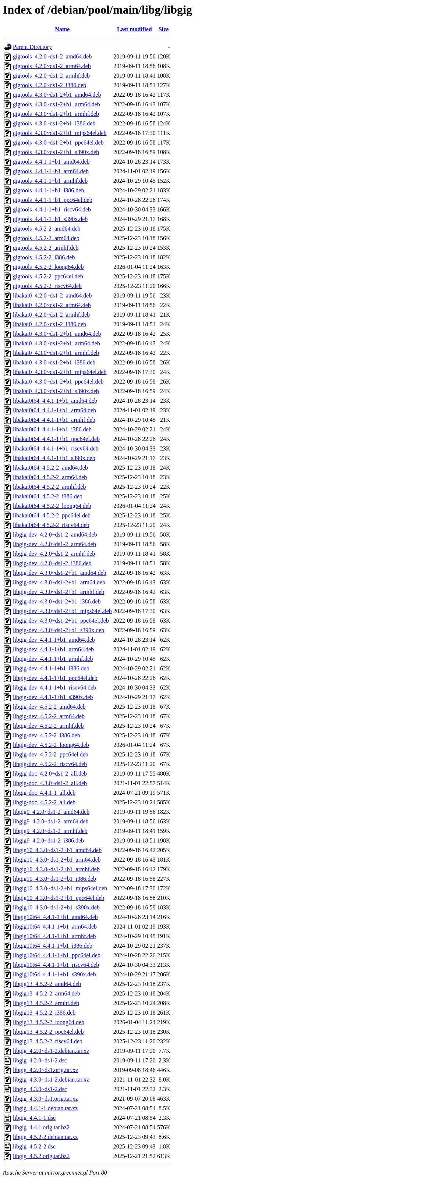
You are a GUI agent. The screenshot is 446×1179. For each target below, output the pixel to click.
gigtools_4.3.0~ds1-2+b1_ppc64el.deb (58, 142)
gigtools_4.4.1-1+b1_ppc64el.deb (52, 200)
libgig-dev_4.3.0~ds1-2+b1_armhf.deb (58, 592)
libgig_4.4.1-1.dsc (34, 1118)
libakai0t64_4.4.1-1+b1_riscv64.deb (56, 448)
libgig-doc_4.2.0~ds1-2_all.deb (50, 773)
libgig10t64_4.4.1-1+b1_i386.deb (52, 946)
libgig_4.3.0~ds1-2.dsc (40, 1089)
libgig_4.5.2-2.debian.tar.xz (45, 1137)
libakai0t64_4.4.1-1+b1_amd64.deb (55, 401)
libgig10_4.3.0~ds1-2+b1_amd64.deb (57, 850)
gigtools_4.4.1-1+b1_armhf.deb (50, 181)
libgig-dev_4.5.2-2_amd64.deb (49, 707)
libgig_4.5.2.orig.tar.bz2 (41, 1156)
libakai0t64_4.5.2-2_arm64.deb (50, 477)
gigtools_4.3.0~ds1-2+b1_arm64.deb (56, 104)
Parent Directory (32, 47)
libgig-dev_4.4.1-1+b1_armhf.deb (53, 659)
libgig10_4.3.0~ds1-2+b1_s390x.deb (56, 907)
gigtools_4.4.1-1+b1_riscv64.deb (52, 209)
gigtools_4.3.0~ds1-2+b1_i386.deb (54, 123)
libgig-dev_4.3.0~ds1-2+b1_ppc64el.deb (61, 620)
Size (164, 29)
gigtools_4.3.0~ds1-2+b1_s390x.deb (56, 152)
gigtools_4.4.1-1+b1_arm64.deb (51, 171)
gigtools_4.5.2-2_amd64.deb (47, 228)
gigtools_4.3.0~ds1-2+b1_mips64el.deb (60, 133)
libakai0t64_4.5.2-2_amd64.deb (50, 467)
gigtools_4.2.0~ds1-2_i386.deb (49, 85)
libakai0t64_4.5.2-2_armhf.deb (49, 487)
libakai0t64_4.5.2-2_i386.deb (47, 496)
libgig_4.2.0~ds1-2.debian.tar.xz (51, 1051)
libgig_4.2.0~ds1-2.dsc (40, 1060)
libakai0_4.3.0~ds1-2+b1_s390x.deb (56, 391)
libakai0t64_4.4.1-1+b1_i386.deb (52, 429)
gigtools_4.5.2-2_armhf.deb (45, 248)
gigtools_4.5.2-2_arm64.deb (46, 238)
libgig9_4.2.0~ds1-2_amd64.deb (51, 812)
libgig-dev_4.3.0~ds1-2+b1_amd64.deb (59, 573)
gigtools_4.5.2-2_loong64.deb (48, 267)
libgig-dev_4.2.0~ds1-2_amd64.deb (55, 534)
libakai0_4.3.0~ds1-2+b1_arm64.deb (56, 343)
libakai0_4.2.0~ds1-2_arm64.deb (52, 305)
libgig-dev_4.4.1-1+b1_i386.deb (51, 668)
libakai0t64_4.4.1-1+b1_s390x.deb (54, 458)
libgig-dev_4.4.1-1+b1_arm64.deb (53, 649)
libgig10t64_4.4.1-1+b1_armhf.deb (54, 936)
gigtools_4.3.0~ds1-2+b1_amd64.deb (57, 95)
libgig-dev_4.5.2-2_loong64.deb (51, 745)
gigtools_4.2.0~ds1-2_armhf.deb (51, 75)
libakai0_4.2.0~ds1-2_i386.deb (49, 324)
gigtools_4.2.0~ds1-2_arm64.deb (52, 66)
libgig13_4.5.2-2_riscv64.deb (47, 1041)
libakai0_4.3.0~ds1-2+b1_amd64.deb (57, 334)
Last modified (134, 29)
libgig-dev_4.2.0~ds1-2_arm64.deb (54, 544)
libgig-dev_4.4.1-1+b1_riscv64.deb (54, 687)
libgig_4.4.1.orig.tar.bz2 (41, 1127)
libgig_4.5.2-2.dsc (34, 1146)
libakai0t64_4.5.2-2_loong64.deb (52, 506)
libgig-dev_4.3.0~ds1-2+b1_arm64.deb (59, 582)
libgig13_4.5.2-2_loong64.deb (48, 1022)
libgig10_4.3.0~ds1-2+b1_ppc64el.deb (58, 898)
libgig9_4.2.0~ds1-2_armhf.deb (50, 831)
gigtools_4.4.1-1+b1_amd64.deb (51, 161)
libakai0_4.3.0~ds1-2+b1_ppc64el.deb (58, 381)
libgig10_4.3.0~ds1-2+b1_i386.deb (54, 879)
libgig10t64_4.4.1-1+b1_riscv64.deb (56, 965)
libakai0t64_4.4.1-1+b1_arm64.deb (54, 410)
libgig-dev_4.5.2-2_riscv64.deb (50, 764)
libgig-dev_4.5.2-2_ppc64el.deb (50, 754)
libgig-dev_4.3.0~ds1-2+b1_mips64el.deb (62, 611)
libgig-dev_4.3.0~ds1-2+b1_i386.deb (57, 601)
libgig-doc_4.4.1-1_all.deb (44, 793)
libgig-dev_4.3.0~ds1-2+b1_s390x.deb (58, 630)
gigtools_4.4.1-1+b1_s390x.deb (50, 219)
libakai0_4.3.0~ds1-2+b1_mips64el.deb (60, 372)
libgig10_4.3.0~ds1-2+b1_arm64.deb (57, 859)
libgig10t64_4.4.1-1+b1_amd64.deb (55, 917)
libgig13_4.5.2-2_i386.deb (44, 1012)
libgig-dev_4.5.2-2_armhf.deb (48, 726)
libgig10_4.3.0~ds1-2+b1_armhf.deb (56, 869)
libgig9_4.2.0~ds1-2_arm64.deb (51, 821)
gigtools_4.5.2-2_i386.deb (44, 257)
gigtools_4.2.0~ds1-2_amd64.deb (52, 56)
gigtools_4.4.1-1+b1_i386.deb (48, 190)
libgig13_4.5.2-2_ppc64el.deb (48, 1032)
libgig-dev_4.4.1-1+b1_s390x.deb (53, 697)
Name (62, 29)
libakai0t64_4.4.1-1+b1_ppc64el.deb (56, 439)
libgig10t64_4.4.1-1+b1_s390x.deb (54, 974)
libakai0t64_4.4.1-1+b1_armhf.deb (54, 420)
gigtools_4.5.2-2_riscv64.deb (47, 286)
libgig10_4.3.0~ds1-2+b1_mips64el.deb (60, 888)
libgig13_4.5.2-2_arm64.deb (46, 993)
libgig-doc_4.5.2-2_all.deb (44, 802)
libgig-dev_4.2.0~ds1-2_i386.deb (52, 563)
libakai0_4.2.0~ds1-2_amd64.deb (52, 295)
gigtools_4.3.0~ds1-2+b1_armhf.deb (56, 114)
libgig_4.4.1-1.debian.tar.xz (45, 1108)
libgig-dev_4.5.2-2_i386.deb (46, 735)
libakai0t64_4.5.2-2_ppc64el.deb (52, 515)
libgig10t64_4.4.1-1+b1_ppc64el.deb (56, 955)
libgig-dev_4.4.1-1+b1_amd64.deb (54, 640)
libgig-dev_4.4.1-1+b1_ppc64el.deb (55, 678)
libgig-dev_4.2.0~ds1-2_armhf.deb (54, 554)
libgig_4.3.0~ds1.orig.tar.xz (45, 1099)
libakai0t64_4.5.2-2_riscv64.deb (51, 525)
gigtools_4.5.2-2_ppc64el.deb (48, 276)
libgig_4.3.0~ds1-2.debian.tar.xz (51, 1079)
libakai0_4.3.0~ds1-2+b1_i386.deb (54, 362)
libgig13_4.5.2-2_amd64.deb (47, 984)
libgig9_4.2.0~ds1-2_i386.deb (48, 840)
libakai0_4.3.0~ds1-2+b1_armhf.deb (56, 353)
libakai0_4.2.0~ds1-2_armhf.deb (51, 314)
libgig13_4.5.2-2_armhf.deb (46, 1003)
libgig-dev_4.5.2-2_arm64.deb (49, 716)
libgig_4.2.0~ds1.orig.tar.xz (45, 1070)
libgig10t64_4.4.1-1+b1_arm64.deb (55, 926)
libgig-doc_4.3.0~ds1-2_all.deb (50, 783)
